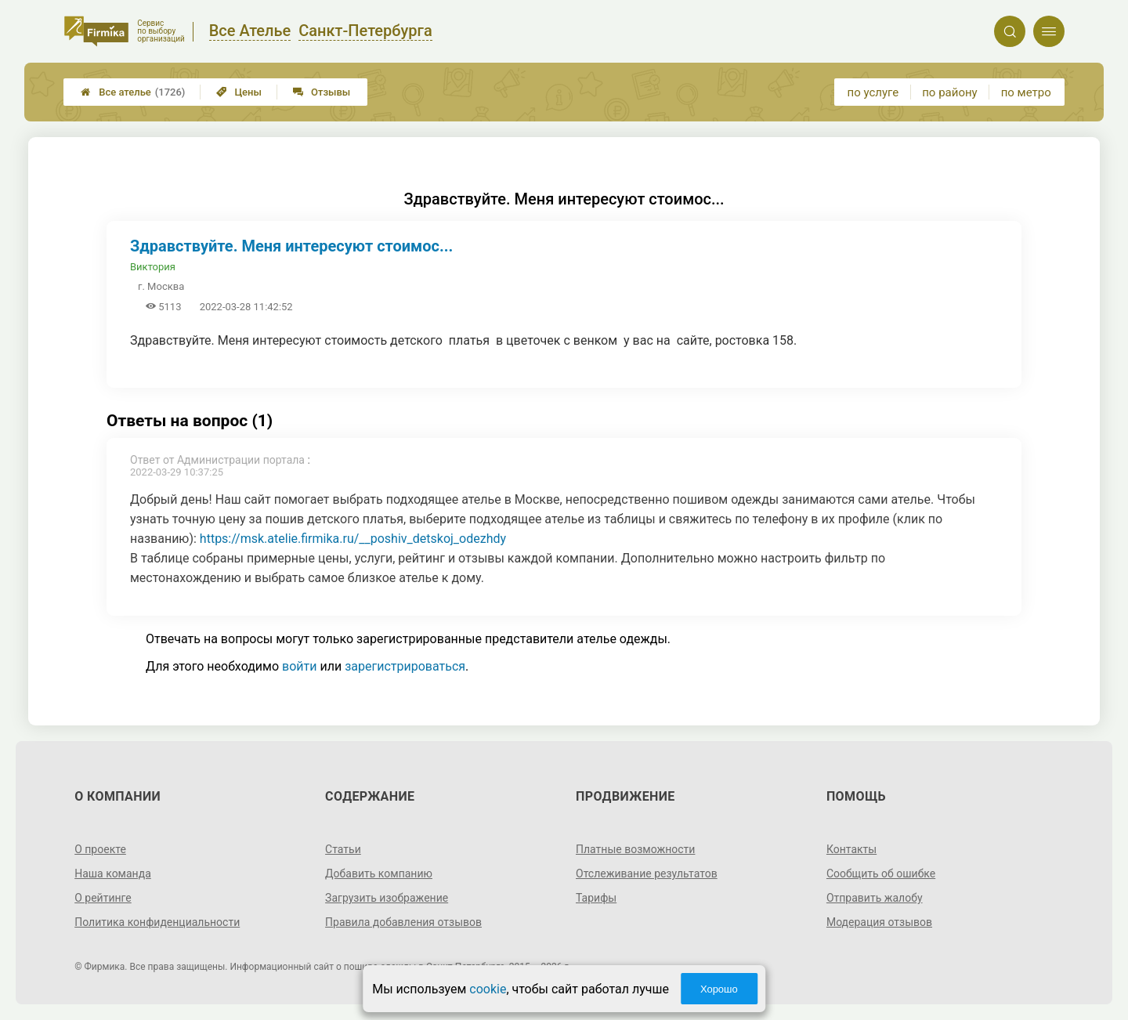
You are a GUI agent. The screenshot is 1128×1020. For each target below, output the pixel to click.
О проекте (100, 849)
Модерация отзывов (879, 922)
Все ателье (133, 92)
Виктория (152, 267)
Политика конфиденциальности (157, 922)
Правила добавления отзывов (403, 922)
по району (949, 92)
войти (299, 666)
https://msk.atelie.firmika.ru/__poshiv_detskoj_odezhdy (353, 538)
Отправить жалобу (874, 898)
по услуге (873, 92)
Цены (239, 92)
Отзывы (321, 92)
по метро (1026, 92)
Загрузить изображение (386, 898)
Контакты (851, 849)
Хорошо (719, 989)
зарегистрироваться (405, 666)
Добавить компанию (378, 873)
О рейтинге (103, 898)
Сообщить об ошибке (880, 873)
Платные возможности (635, 849)
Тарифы (596, 898)
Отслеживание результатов (647, 873)
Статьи (343, 849)
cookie (487, 989)
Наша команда (112, 873)
